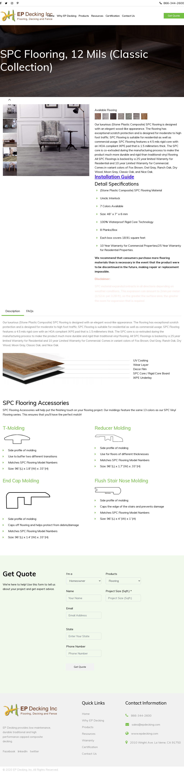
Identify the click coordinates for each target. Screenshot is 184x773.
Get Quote (174, 15)
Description (12, 311)
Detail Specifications (117, 184)
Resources (97, 15)
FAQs (29, 311)
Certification (113, 15)
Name (70, 591)
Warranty (88, 740)
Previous (9, 100)
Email (69, 608)
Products (84, 15)
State (69, 629)
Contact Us (128, 15)
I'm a (69, 574)
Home (50, 15)
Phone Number (75, 646)
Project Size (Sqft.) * (119, 591)
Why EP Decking (66, 15)
